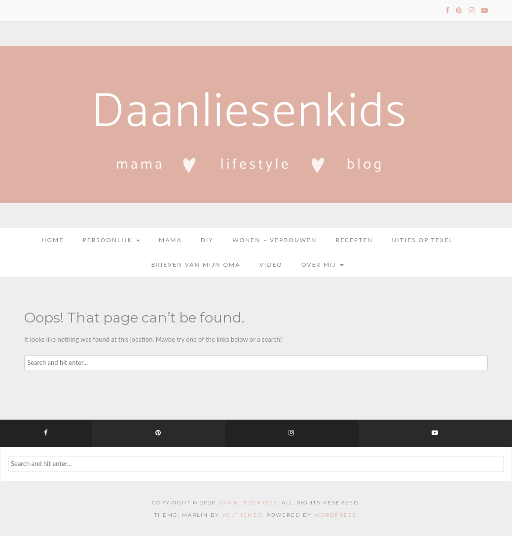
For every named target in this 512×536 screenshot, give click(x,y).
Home (52, 240)
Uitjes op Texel (422, 240)
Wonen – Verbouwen (274, 240)
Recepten (354, 240)
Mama (170, 240)
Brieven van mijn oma (195, 264)
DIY (207, 240)
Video (271, 264)
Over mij (322, 264)
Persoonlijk (111, 240)
